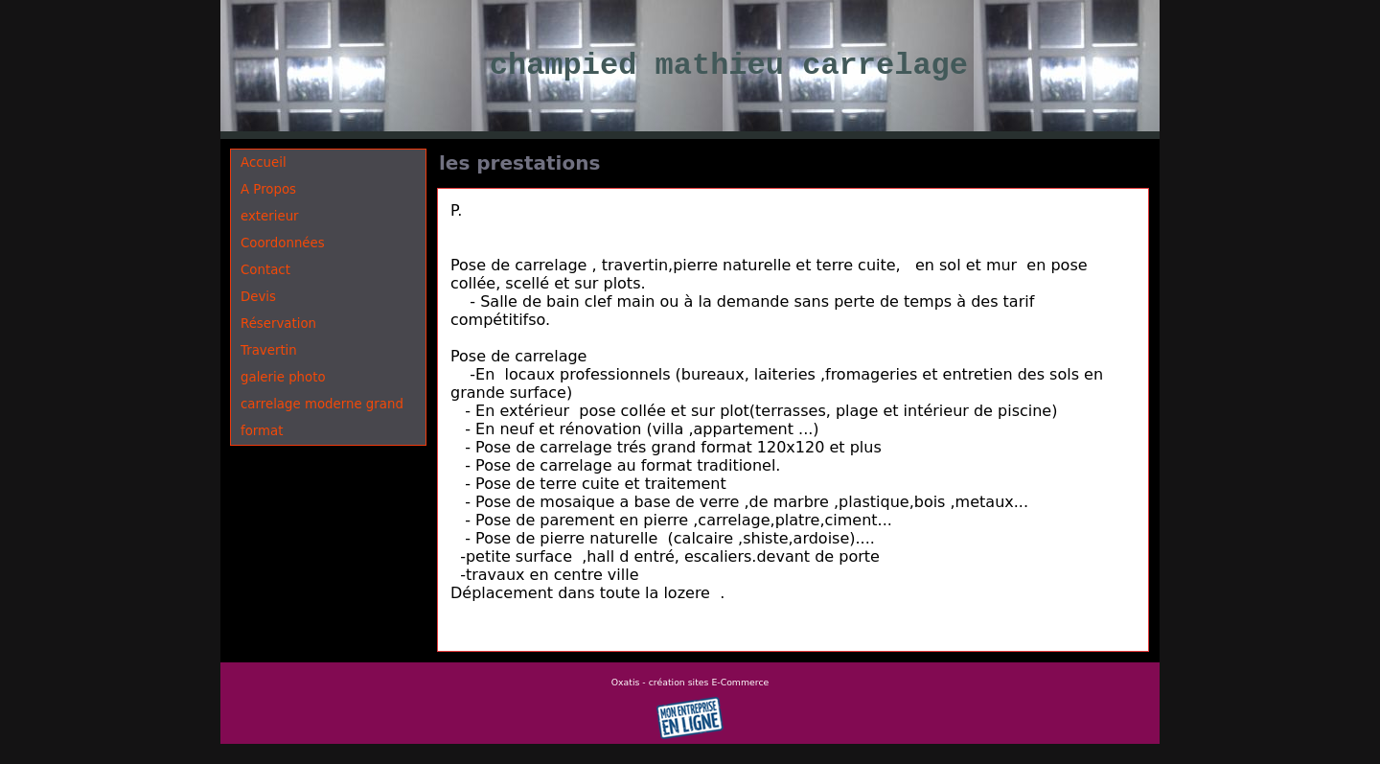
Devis (258, 296)
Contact (265, 270)
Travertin (269, 350)
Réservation (278, 323)
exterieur (270, 216)
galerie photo (283, 377)
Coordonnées (283, 243)
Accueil (264, 162)
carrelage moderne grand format (322, 417)
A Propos (268, 189)
